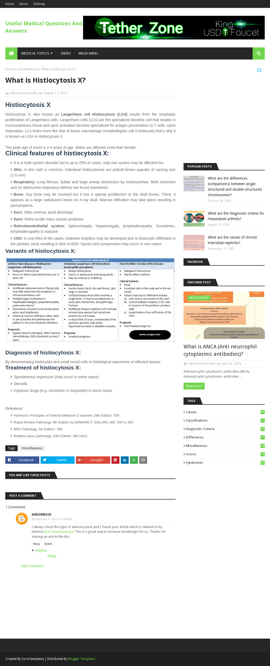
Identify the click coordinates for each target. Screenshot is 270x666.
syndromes (225, 463)
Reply (36, 543)
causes (225, 412)
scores (225, 454)
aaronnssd (41, 514)
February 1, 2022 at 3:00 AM (54, 519)
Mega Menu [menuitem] (88, 53)
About (23, 4)
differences (225, 437)
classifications (225, 420)
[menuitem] (11, 53)
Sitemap (39, 4)
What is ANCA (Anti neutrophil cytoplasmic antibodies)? (220, 350)
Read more (194, 386)
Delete (48, 543)
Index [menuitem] (66, 53)
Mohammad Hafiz (24, 93)
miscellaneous (27, 69)
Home (9, 4)
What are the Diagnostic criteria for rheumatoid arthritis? (236, 216)
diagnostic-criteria (225, 429)
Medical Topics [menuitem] (35, 53)
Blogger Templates (81, 659)
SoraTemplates (33, 659)
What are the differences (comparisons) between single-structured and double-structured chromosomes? (235, 186)
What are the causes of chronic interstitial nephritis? (232, 240)
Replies (41, 550)
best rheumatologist (59, 532)
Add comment (32, 566)
